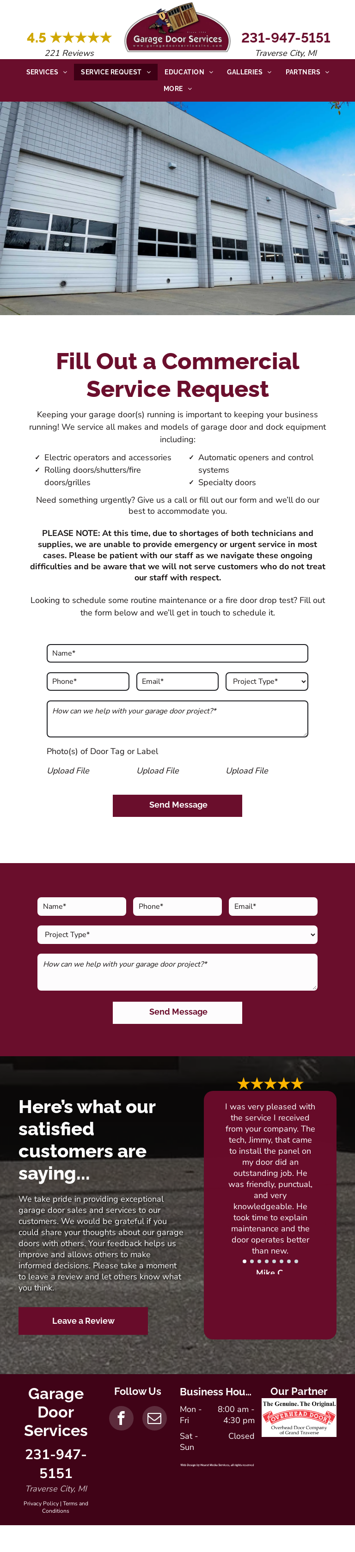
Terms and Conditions (65, 1507)
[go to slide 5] (274, 1261)
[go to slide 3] (259, 1261)
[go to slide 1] (244, 1261)
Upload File (68, 770)
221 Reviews (69, 53)
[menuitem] (46, 72)
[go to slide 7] (289, 1261)
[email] (154, 1419)
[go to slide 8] (296, 1261)
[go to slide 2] (252, 1261)
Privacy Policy (41, 1503)
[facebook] (121, 1419)
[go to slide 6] (281, 1261)
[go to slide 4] (267, 1261)
